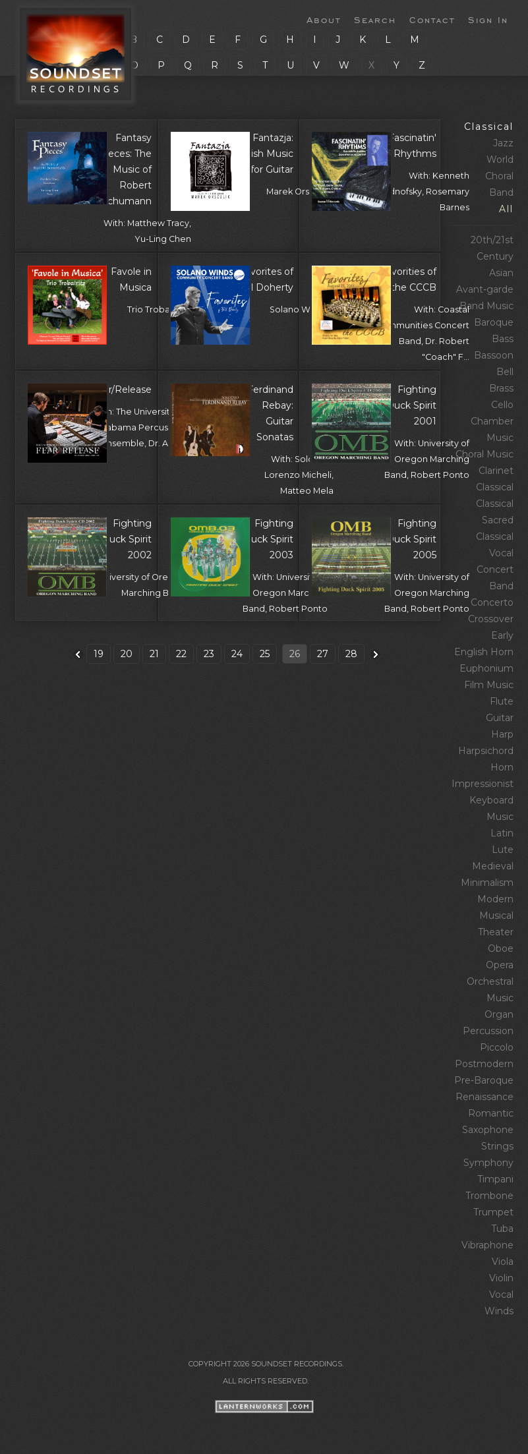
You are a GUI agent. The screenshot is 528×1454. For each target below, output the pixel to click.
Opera (499, 965)
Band (501, 192)
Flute (501, 701)
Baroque (493, 322)
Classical (488, 126)
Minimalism (487, 882)
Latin (501, 833)
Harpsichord (485, 751)
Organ (498, 1014)
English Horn (483, 652)
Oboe (500, 948)
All (506, 209)
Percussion (488, 1031)
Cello (502, 405)
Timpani (495, 1179)
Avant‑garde (484, 289)
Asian (501, 273)
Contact (432, 19)
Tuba (502, 1229)
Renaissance (484, 1097)
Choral (499, 176)
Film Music (488, 685)
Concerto (492, 602)
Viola (502, 1261)
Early (502, 635)
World (499, 159)
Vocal (501, 1294)
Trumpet (493, 1212)
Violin (501, 1278)
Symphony (488, 1163)
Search (375, 19)
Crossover (490, 619)
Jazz (503, 143)
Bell (504, 372)
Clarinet (496, 471)
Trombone (489, 1196)
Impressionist (482, 784)
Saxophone (487, 1130)
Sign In (488, 19)
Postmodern (484, 1064)
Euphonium (486, 668)
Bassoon (493, 355)
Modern (495, 899)
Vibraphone (487, 1245)
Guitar (499, 718)
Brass (501, 388)
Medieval (492, 866)
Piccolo (496, 1047)
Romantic (490, 1113)
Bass (502, 339)
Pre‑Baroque (483, 1080)
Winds (498, 1311)
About (324, 19)
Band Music (486, 306)
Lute (502, 850)
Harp (502, 734)
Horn (501, 767)
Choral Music (484, 454)
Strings (497, 1146)
